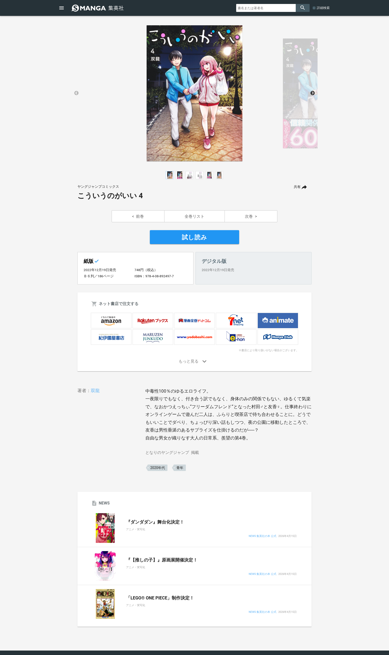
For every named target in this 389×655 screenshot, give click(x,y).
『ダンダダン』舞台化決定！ (155, 522)
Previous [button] (76, 93)
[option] (194, 93)
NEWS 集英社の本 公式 (262, 536)
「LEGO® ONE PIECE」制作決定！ (160, 597)
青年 (179, 468)
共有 (297, 187)
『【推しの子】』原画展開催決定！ (161, 560)
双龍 (95, 390)
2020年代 (157, 468)
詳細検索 (323, 8)
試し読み (194, 237)
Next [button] (313, 93)
